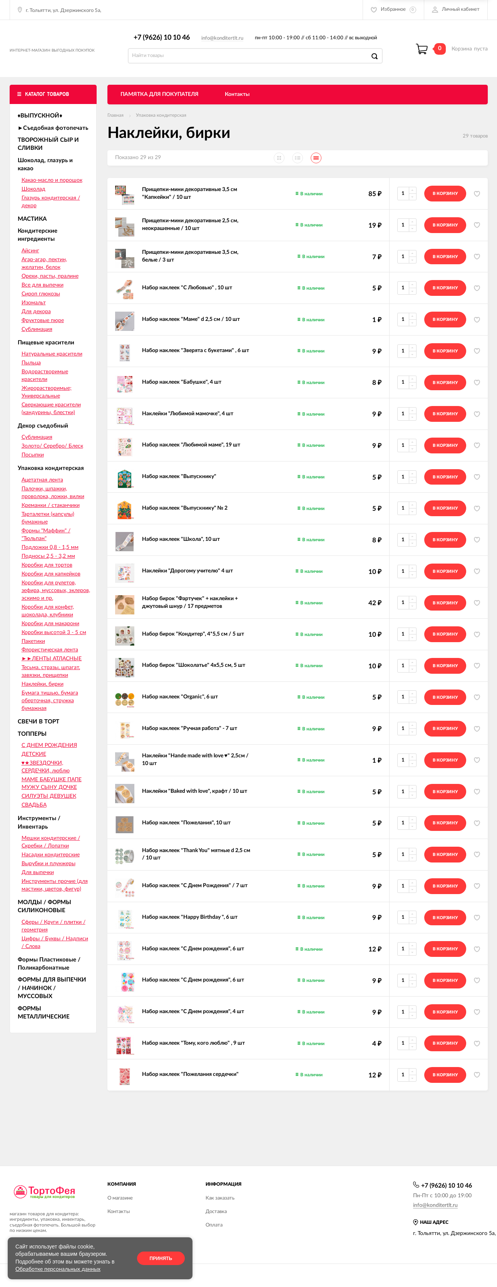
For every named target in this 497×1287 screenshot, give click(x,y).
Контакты (237, 103)
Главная (115, 123)
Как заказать (220, 1198)
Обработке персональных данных (57, 1269)
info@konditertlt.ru (226, 42)
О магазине (120, 1198)
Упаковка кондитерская (161, 123)
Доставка (216, 1211)
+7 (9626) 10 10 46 (165, 41)
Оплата (214, 1225)
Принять (161, 1258)
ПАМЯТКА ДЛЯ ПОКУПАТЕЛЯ (159, 103)
